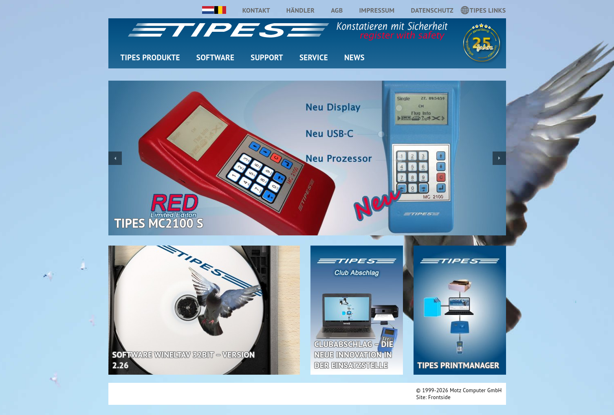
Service (313, 57)
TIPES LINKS (488, 11)
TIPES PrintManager (459, 365)
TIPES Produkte (150, 57)
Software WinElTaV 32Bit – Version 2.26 (183, 360)
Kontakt (256, 10)
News (354, 57)
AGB (337, 10)
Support (267, 57)
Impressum (376, 10)
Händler (300, 10)
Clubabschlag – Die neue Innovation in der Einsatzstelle (354, 355)
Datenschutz (432, 10)
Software (215, 57)
